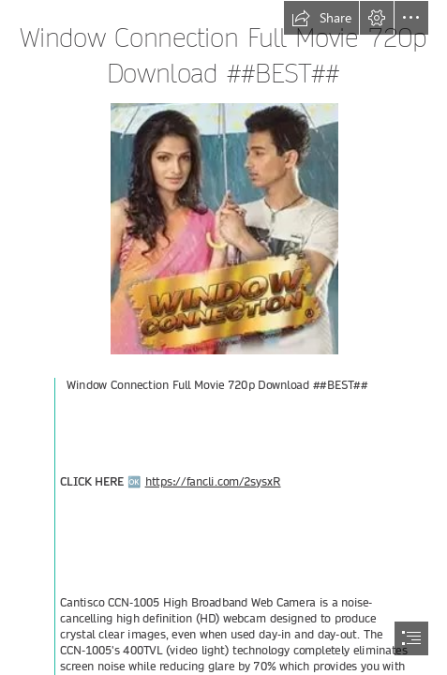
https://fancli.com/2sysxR (212, 481)
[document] (223, 337)
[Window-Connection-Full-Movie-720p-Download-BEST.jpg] (223, 227)
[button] (321, 18)
